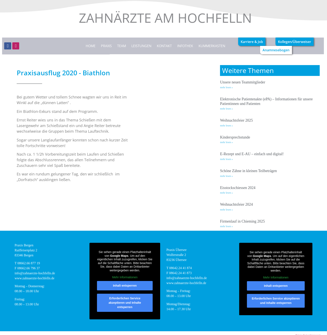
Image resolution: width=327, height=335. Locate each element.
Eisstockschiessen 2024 (237, 188)
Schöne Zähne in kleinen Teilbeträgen (248, 171)
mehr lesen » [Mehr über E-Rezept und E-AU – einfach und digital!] (226, 159)
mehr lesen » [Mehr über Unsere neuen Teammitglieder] (226, 87)
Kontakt (164, 46)
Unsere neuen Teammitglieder (242, 82)
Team (121, 46)
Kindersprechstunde (235, 137)
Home (91, 46)
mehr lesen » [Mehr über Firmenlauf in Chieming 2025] (226, 226)
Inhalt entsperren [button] (125, 285)
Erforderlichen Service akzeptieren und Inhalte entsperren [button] (125, 302)
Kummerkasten (212, 46)
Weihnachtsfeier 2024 (236, 204)
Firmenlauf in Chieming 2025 (242, 221)
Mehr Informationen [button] (124, 277)
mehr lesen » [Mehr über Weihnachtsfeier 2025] (226, 125)
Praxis (106, 46)
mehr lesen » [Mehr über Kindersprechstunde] (226, 142)
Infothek (185, 46)
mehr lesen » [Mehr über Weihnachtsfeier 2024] (226, 209)
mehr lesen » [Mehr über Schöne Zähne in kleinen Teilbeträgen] (226, 176)
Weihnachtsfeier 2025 (236, 120)
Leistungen (141, 46)
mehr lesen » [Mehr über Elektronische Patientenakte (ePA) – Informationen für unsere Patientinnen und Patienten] (226, 108)
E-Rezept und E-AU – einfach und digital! (252, 154)
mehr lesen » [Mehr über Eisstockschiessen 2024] (226, 192)
